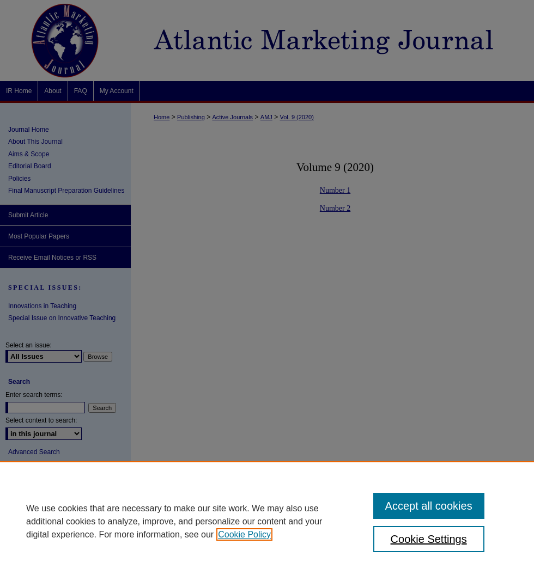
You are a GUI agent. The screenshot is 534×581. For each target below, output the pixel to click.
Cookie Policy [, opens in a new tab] (244, 534)
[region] (267, 521)
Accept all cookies (428, 506)
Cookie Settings (429, 539)
